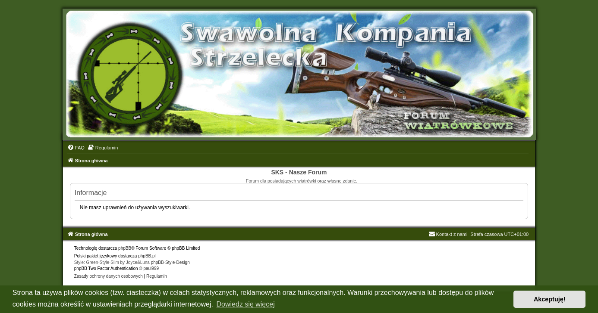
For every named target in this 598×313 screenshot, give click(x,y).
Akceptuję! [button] (550, 299)
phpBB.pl (147, 256)
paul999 (151, 268)
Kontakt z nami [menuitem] (448, 234)
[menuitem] (76, 147)
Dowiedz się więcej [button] (246, 304)
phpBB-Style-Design (170, 262)
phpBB (124, 248)
